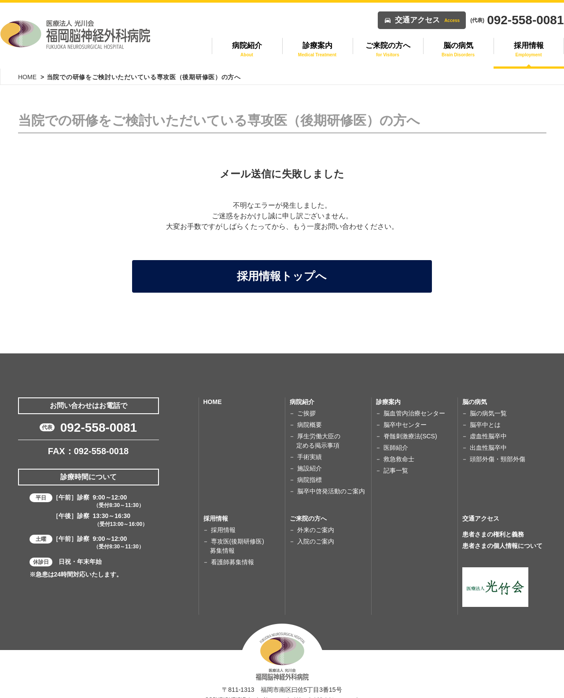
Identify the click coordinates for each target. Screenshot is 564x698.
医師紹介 (395, 439)
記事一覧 (395, 462)
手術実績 (309, 448)
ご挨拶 (306, 405)
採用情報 (223, 521)
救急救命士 (398, 451)
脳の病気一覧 (488, 405)
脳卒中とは (485, 416)
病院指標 (309, 471)
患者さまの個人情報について (502, 537)
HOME (27, 77)
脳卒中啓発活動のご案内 (331, 483)
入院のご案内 (315, 533)
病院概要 (309, 416)
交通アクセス (427, 20)
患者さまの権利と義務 (493, 526)
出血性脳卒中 (488, 439)
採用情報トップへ (282, 269)
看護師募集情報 (232, 554)
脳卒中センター (405, 416)
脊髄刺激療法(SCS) (410, 428)
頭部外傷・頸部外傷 (497, 451)
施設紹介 (309, 460)
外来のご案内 (315, 521)
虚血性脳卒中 (488, 428)
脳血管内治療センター (414, 405)
